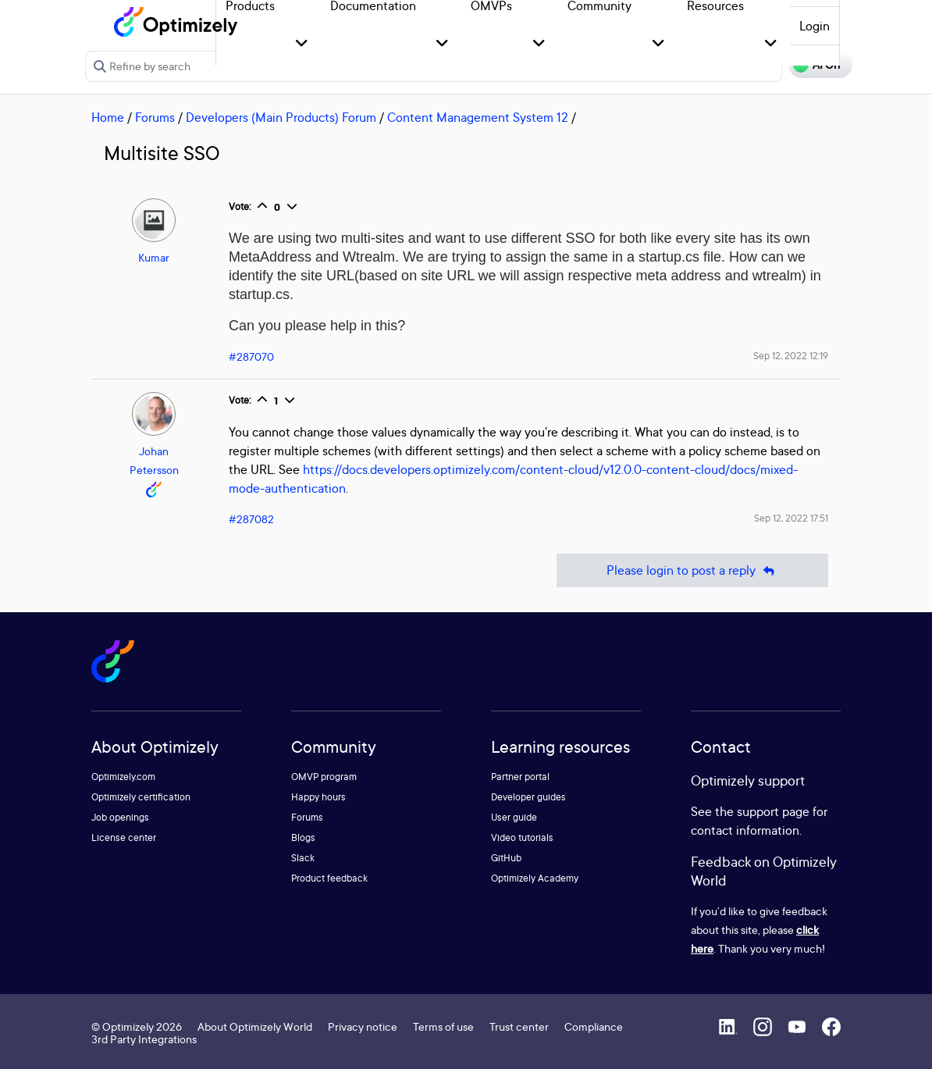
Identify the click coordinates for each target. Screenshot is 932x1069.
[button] (302, 44)
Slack (303, 857)
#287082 (251, 518)
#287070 (251, 356)
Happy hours (318, 797)
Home (107, 117)
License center (123, 837)
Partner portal (520, 776)
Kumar (153, 257)
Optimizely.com (123, 776)
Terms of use (443, 1026)
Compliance (593, 1026)
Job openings (120, 817)
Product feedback (329, 878)
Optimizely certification (140, 797)
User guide (514, 817)
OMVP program (324, 776)
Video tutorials (522, 837)
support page (773, 811)
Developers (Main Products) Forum (281, 117)
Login (814, 25)
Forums (155, 117)
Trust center (519, 1026)
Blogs (303, 837)
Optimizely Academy (534, 878)
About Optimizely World (254, 1026)
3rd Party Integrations (144, 1039)
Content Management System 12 (477, 117)
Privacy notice (362, 1026)
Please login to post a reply (692, 570)
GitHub (506, 857)
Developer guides (528, 797)
